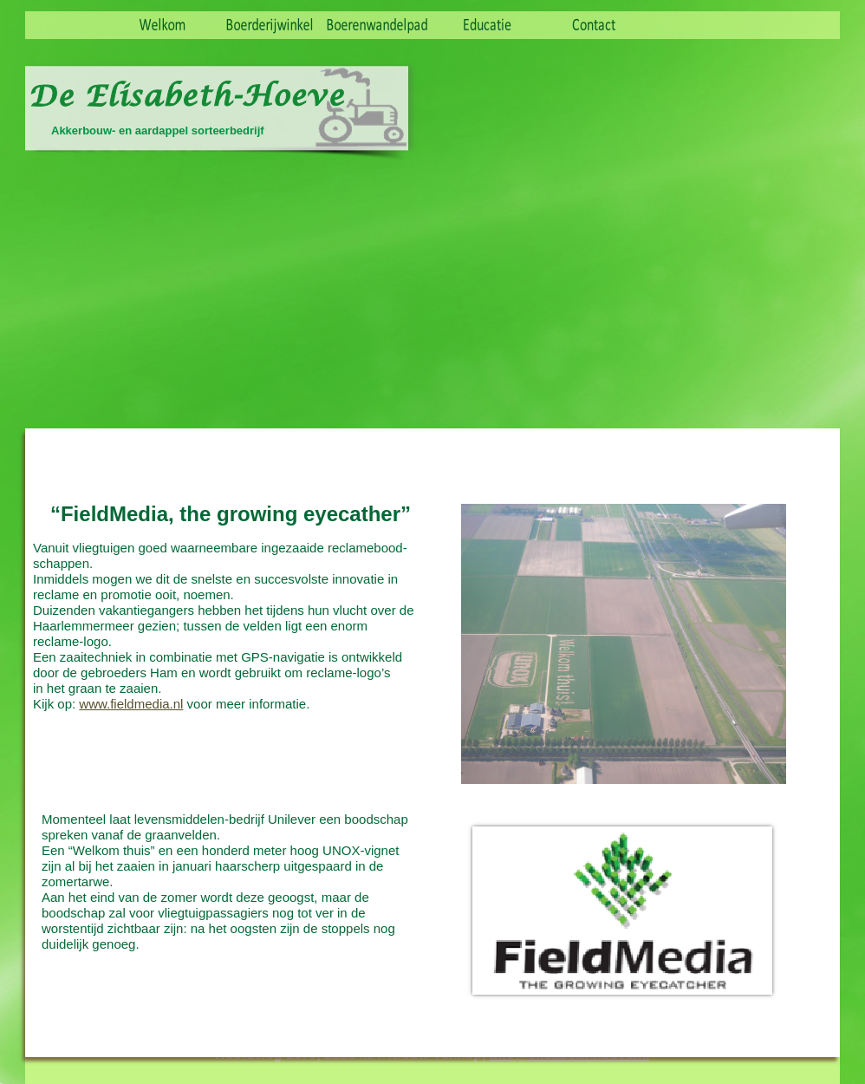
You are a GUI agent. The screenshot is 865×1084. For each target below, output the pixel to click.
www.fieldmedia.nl (131, 703)
